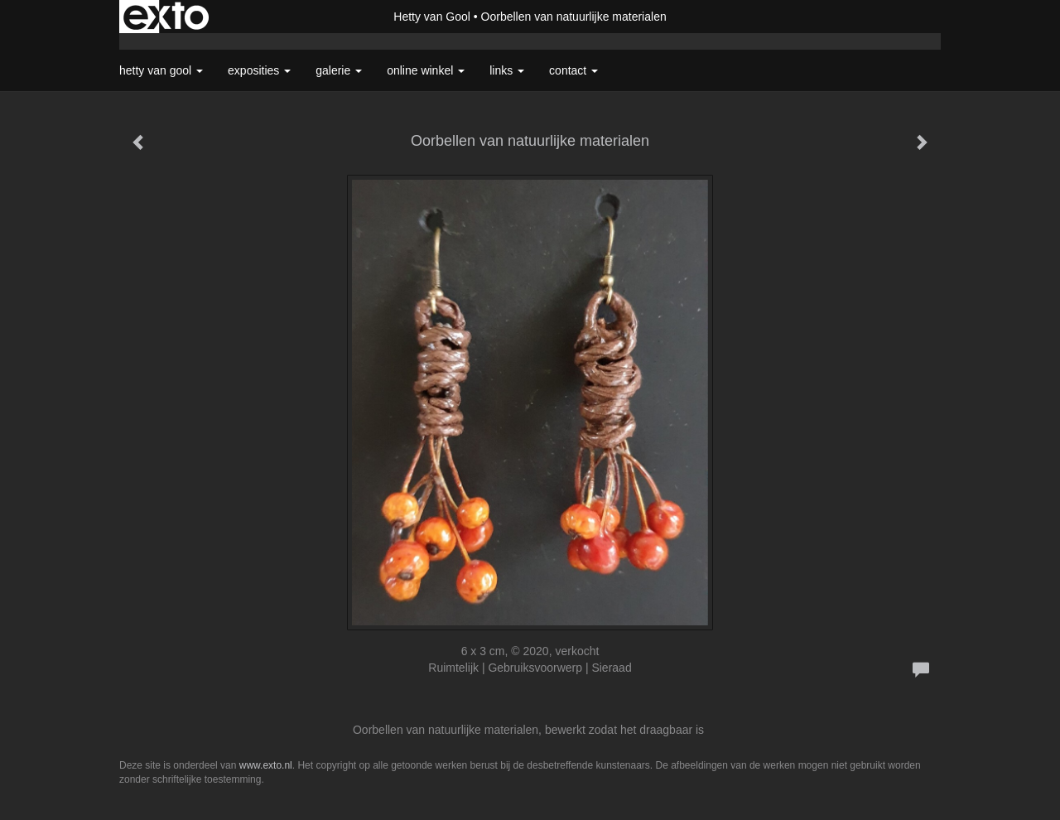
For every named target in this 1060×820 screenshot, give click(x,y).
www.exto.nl (265, 765)
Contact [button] (573, 70)
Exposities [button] (259, 70)
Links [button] (506, 70)
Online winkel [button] (426, 70)
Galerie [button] (339, 70)
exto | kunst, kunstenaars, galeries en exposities (166, 16)
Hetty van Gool (431, 16)
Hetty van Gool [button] (161, 70)
